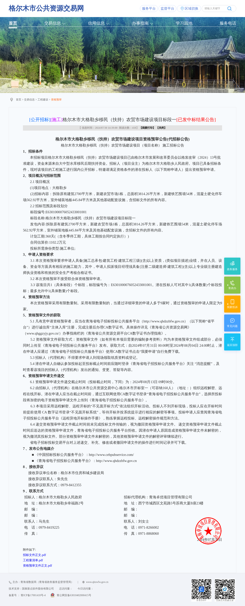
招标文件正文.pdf (34, 555)
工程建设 (43, 99)
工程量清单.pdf (33, 560)
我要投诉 (232, 307)
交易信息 (52, 23)
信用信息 (96, 23)
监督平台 (167, 8)
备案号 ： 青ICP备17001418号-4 (27, 595)
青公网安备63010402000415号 (74, 595)
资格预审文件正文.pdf (37, 565)
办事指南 (140, 23)
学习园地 (184, 23)
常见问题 (232, 326)
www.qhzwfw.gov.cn (97, 582)
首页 (13, 23)
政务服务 (232, 269)
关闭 (161, 127)
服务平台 (149, 8)
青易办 (232, 288)
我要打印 (147, 127)
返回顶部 (232, 345)
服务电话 (228, 23)
